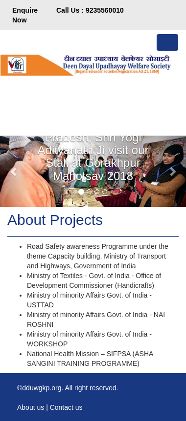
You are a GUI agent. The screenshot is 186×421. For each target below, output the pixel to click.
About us (30, 407)
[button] (14, 171)
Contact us (66, 407)
